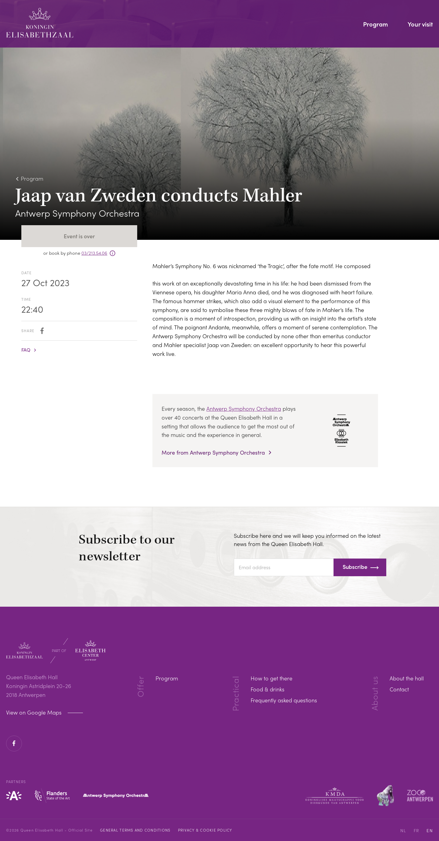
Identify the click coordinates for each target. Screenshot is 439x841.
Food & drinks (267, 689)
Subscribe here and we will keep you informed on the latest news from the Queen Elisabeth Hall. (307, 540)
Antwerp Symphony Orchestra (243, 408)
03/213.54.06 (94, 253)
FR (416, 830)
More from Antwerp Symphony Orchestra (214, 452)
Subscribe (355, 566)
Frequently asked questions (284, 700)
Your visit (420, 24)
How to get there (271, 678)
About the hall (407, 678)
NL (403, 830)
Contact (399, 689)
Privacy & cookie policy (205, 830)
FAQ (25, 349)
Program (375, 24)
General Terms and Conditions (135, 830)
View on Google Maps (34, 712)
